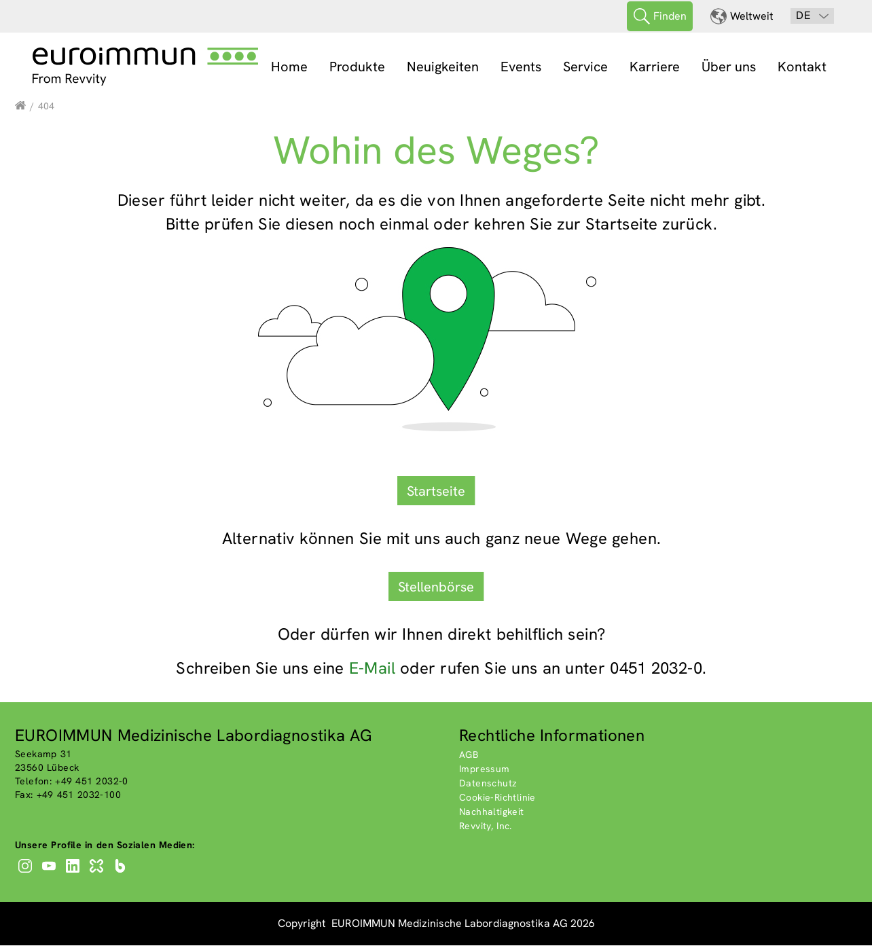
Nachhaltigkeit (491, 812)
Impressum (484, 769)
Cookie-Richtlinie (497, 798)
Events (521, 66)
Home (289, 66)
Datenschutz (488, 784)
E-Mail (372, 668)
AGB (468, 755)
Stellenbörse (436, 587)
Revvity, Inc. (485, 826)
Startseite (436, 491)
